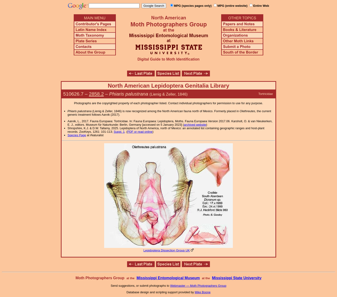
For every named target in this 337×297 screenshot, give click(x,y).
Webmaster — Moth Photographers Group (198, 285)
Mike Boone (203, 292)
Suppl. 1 (119, 131)
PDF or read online (139, 131)
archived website (195, 124)
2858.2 (96, 94)
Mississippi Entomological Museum (168, 278)
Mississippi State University (237, 278)
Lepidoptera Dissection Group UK (166, 250)
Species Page (77, 135)
